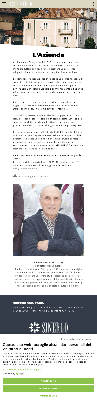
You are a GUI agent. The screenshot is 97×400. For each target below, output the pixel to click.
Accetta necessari (48, 388)
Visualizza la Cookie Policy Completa (22, 369)
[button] (4, 4)
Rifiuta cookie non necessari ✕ (77, 339)
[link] (20, 4)
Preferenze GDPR (48, 395)
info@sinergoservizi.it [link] (25, 168)
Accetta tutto (48, 381)
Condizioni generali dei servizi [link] (32, 176)
